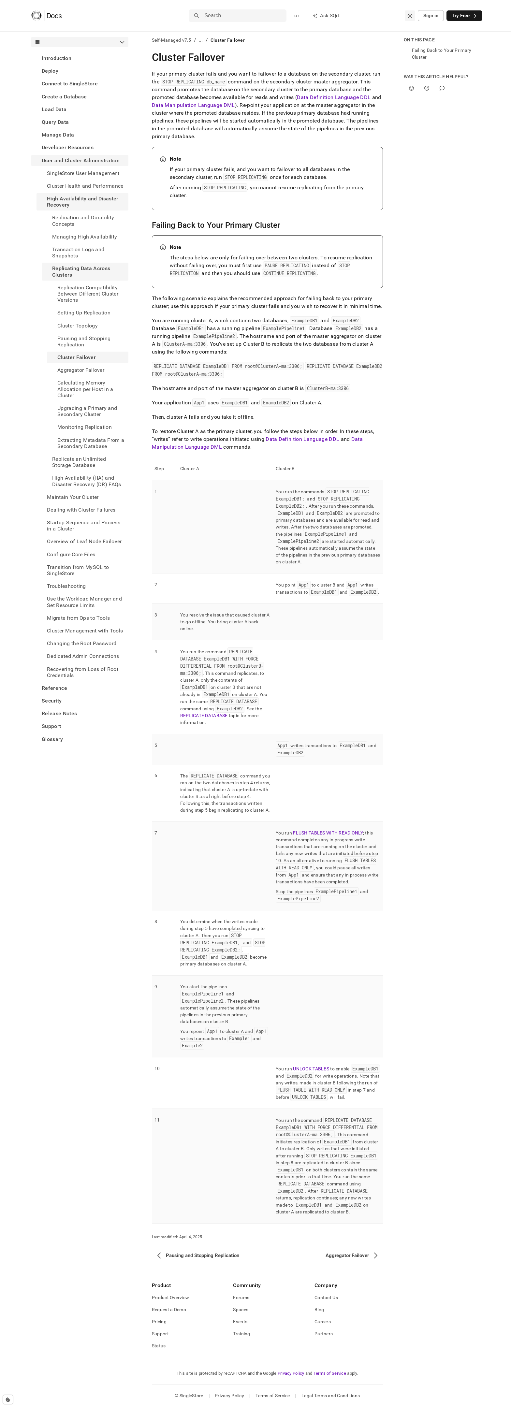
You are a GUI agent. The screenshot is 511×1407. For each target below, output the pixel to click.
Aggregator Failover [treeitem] (80, 370)
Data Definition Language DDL (334, 97)
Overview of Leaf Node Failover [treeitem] (84, 541)
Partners (323, 1333)
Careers (322, 1321)
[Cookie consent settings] (8, 1399)
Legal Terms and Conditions (330, 1395)
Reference (54, 688)
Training (241, 1333)
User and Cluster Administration (81, 160)
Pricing (159, 1321)
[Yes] (411, 88)
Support (51, 726)
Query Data (55, 122)
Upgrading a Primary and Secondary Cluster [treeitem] (87, 411)
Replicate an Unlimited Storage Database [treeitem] (79, 462)
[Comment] (442, 88)
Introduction (56, 58)
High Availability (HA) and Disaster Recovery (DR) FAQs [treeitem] (86, 481)
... (201, 40)
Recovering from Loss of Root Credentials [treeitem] (82, 672)
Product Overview (170, 1297)
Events (240, 1321)
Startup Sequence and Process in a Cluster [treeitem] (83, 525)
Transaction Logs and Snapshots (78, 252)
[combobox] (410, 15)
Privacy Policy (291, 1373)
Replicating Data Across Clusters (81, 271)
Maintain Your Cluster (73, 497)
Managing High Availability (84, 237)
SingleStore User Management (83, 173)
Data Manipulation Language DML (193, 105)
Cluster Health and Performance (85, 186)
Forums (241, 1297)
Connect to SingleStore (70, 83)
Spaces (240, 1309)
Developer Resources (68, 147)
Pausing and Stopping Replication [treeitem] (83, 341)
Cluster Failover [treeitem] (76, 357)
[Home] (46, 15)
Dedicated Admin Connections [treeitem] (83, 656)
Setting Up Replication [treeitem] (83, 313)
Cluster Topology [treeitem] (77, 326)
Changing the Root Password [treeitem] (81, 643)
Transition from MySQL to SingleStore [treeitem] (78, 570)
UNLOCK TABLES (311, 1068)
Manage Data (58, 135)
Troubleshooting (66, 586)
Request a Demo (169, 1309)
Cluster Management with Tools (85, 631)
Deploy (50, 71)
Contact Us (326, 1297)
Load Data (54, 109)
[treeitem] (79, 58)
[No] (426, 88)
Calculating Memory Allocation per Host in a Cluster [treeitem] (85, 389)
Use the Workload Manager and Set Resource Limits (84, 602)
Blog (319, 1309)
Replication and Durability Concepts (83, 220)
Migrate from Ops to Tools (78, 618)
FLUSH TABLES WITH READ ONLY (328, 832)
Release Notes (59, 713)
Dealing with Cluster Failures (81, 510)
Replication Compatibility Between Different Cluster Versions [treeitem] (87, 293)
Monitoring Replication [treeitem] (84, 427)
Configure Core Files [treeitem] (71, 554)
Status (159, 1345)
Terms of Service (330, 1373)
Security (52, 701)
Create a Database (64, 97)
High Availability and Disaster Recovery (83, 202)
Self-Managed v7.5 (171, 40)
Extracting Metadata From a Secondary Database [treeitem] (90, 443)
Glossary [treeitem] (52, 739)
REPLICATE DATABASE (204, 715)
